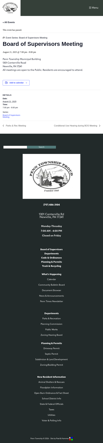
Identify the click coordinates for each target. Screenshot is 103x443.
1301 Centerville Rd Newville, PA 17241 (51, 216)
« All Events (9, 22)
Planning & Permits (51, 262)
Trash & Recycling (51, 266)
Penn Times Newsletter (51, 301)
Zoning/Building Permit (51, 365)
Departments (51, 254)
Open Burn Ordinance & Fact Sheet (51, 393)
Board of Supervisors (51, 249)
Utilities (51, 415)
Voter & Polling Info (51, 421)
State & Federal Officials (51, 404)
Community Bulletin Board (51, 285)
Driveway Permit (51, 349)
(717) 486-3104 (51, 205)
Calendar (51, 279)
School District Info (51, 399)
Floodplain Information (51, 388)
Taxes (51, 410)
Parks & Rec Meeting (15, 126)
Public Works (51, 330)
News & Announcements (51, 296)
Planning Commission (51, 324)
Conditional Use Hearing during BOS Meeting (76, 126)
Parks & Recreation (51, 319)
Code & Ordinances (51, 258)
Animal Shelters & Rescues (51, 382)
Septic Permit (51, 354)
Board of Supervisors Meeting (11, 116)
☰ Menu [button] (93, 8)
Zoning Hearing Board (51, 335)
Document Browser (51, 290)
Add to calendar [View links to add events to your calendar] (17, 83)
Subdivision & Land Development (51, 360)
